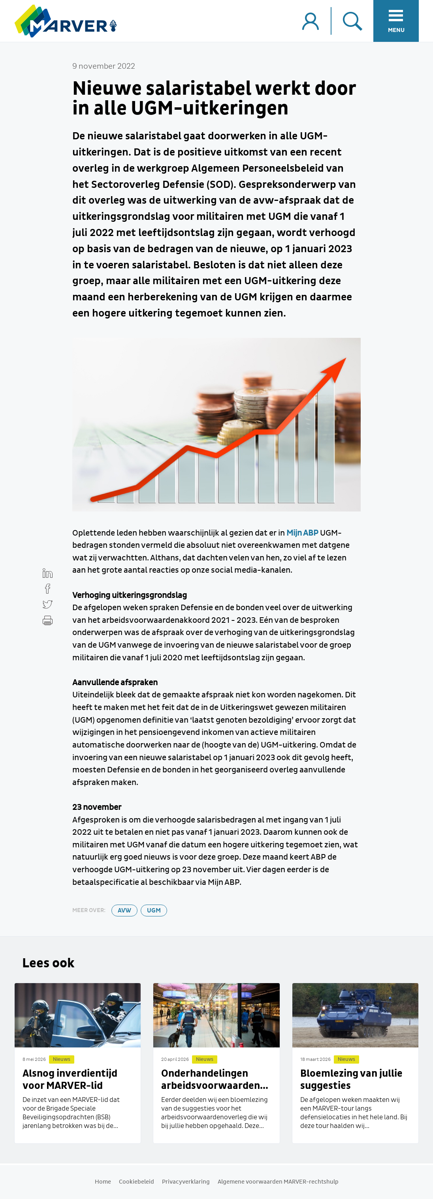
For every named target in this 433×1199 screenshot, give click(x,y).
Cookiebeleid (136, 1182)
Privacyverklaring (186, 1182)
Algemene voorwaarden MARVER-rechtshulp (278, 1182)
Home (103, 1182)
